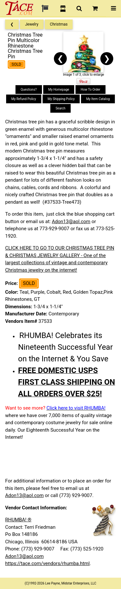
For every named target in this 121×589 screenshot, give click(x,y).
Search (60, 108)
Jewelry (31, 24)
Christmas (59, 24)
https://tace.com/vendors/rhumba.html (47, 563)
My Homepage (58, 89)
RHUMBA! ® (18, 520)
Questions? (29, 89)
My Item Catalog (98, 99)
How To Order (90, 89)
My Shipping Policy (61, 99)
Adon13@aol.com (71, 221)
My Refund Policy (23, 99)
